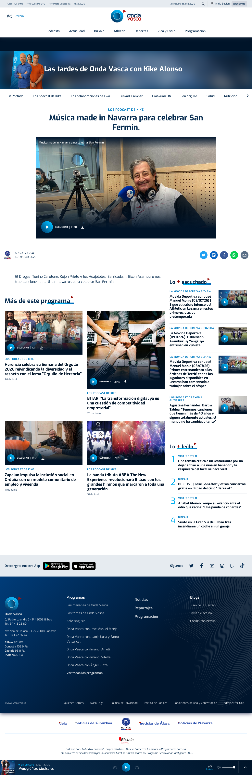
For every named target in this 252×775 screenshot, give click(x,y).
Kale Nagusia (76, 621)
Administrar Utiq (233, 703)
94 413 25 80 (18, 624)
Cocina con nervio (203, 621)
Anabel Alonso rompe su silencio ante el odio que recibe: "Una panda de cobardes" (210, 505)
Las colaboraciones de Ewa (90, 96)
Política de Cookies (155, 703)
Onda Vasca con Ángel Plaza (87, 665)
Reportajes (144, 608)
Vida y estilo (187, 456)
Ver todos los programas (85, 673)
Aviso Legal (97, 703)
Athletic (119, 31)
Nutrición (230, 96)
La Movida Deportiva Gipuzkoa (192, 328)
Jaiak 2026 (79, 4)
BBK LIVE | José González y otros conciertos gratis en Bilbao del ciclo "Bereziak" (212, 486)
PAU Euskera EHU (36, 4)
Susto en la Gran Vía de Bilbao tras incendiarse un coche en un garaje (204, 524)
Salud (211, 96)
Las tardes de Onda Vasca (85, 613)
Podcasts (53, 31)
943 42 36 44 (18, 635)
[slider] (234, 767)
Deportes (141, 31)
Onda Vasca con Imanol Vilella (89, 657)
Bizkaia (99, 31)
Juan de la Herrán (203, 605)
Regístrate (239, 4)
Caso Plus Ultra (15, 4)
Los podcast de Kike (47, 96)
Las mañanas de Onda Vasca (87, 605)
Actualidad (77, 31)
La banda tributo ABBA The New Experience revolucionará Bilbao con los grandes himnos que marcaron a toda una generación (125, 482)
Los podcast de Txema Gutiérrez (186, 399)
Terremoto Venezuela (59, 4)
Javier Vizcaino (201, 613)
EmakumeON (161, 96)
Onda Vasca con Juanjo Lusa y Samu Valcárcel (93, 639)
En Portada (15, 96)
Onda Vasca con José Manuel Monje (92, 629)
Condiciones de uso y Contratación (195, 703)
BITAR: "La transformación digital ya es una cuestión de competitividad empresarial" (123, 403)
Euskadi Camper (131, 96)
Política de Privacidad (124, 703)
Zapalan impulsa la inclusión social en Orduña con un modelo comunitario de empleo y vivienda (40, 479)
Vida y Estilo (166, 31)
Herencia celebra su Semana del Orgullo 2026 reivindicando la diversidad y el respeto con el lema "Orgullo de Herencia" (43, 369)
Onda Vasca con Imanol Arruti (88, 649)
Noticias (141, 599)
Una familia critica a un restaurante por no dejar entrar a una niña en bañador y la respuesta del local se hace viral (210, 465)
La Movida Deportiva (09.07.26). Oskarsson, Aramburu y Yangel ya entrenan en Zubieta (187, 339)
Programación (195, 31)
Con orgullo (189, 96)
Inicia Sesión (220, 4)
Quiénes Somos (74, 703)
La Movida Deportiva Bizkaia (190, 291)
